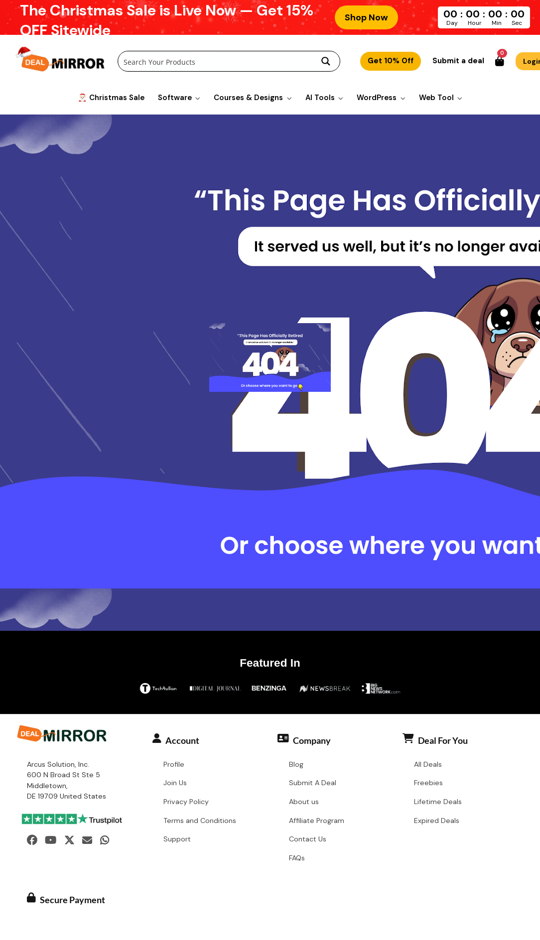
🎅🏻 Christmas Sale (111, 97)
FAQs (297, 858)
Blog (296, 764)
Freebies (428, 783)
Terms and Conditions (199, 821)
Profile (173, 764)
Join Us (175, 783)
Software (175, 97)
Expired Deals (436, 821)
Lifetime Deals (438, 802)
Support (177, 839)
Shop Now (366, 17)
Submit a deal (458, 61)
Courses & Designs (248, 97)
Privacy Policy (186, 802)
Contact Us (307, 839)
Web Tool (436, 97)
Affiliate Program (316, 821)
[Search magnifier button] (326, 62)
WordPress (377, 97)
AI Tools (320, 97)
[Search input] (215, 61)
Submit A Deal (312, 783)
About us (304, 802)
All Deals (428, 764)
